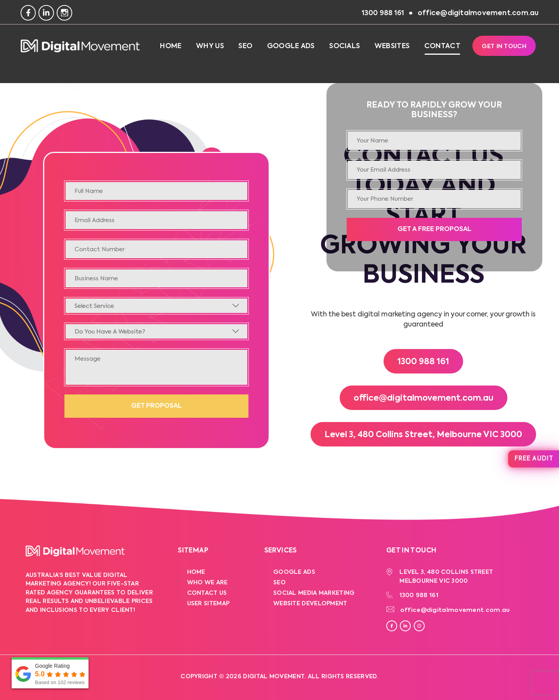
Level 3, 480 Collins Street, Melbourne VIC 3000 (423, 435)
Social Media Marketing (314, 593)
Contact (442, 46)
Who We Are (207, 582)
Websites (392, 46)
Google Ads (291, 46)
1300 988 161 (423, 362)
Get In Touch (504, 46)
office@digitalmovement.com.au (423, 398)
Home (170, 46)
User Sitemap (208, 603)
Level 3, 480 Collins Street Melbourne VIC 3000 (446, 576)
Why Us (210, 46)
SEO (245, 46)
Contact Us (207, 593)
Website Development (310, 603)
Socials (344, 46)
